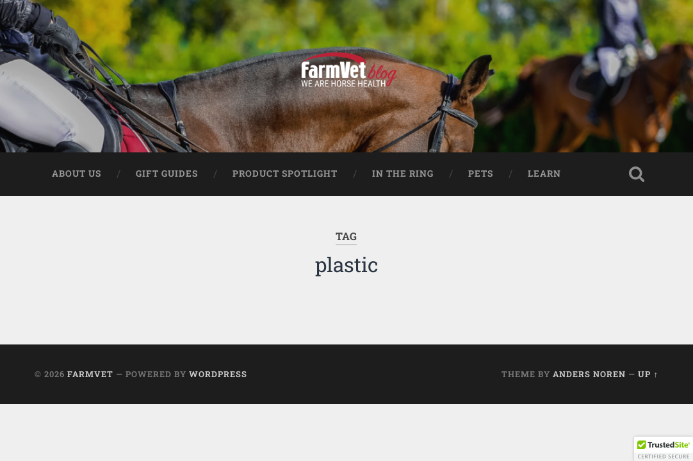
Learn (544, 173)
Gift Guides (167, 173)
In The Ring (403, 173)
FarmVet (90, 374)
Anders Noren (589, 374)
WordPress (218, 374)
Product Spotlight (285, 173)
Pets (480, 173)
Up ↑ (648, 374)
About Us (76, 173)
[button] (663, 449)
